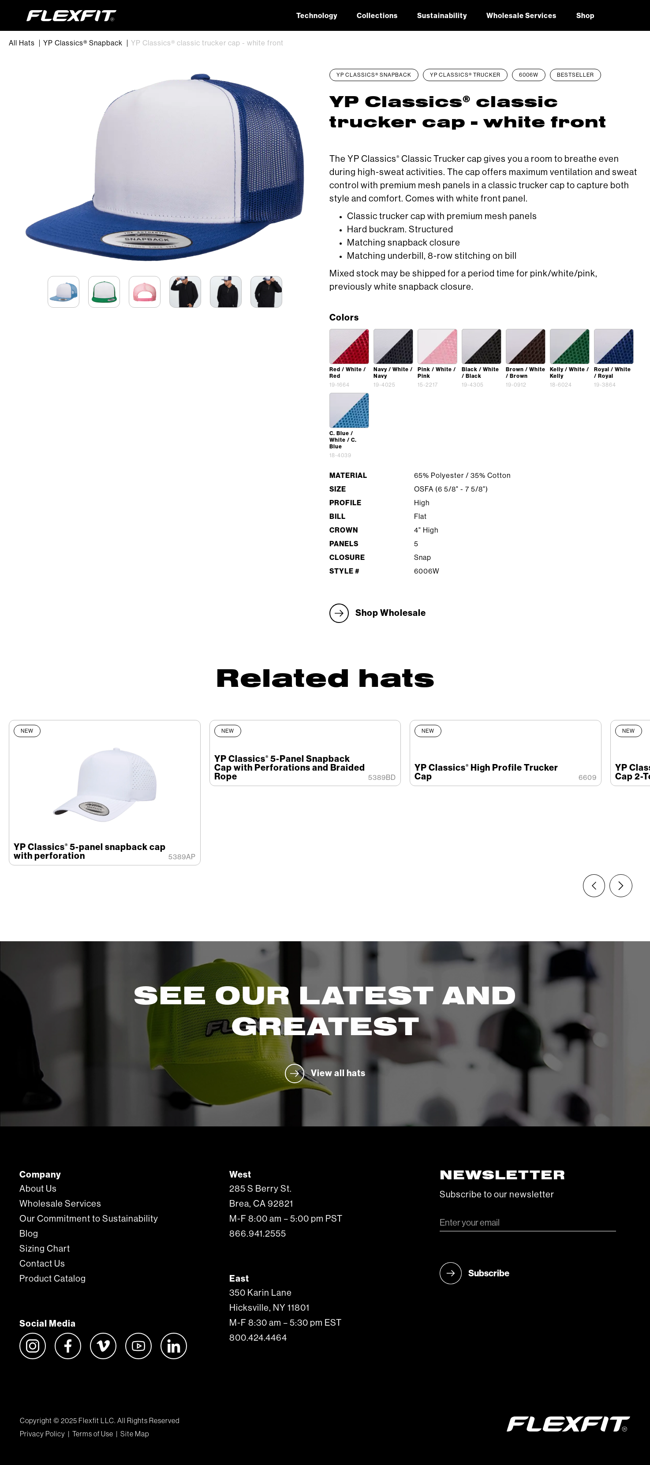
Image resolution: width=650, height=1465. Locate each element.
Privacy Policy (42, 1434)
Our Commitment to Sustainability (88, 1219)
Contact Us (42, 1264)
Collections (377, 15)
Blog (28, 1234)
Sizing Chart (44, 1249)
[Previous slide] (594, 885)
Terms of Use (92, 1434)
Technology (316, 15)
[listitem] (105, 792)
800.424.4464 (258, 1338)
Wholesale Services (521, 15)
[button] (614, 15)
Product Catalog (52, 1279)
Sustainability (442, 15)
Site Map (134, 1434)
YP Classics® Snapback (83, 43)
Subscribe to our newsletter (497, 1194)
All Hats (22, 43)
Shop (585, 15)
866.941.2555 (257, 1234)
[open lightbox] (349, 346)
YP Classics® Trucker (465, 75)
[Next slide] (620, 885)
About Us (38, 1189)
